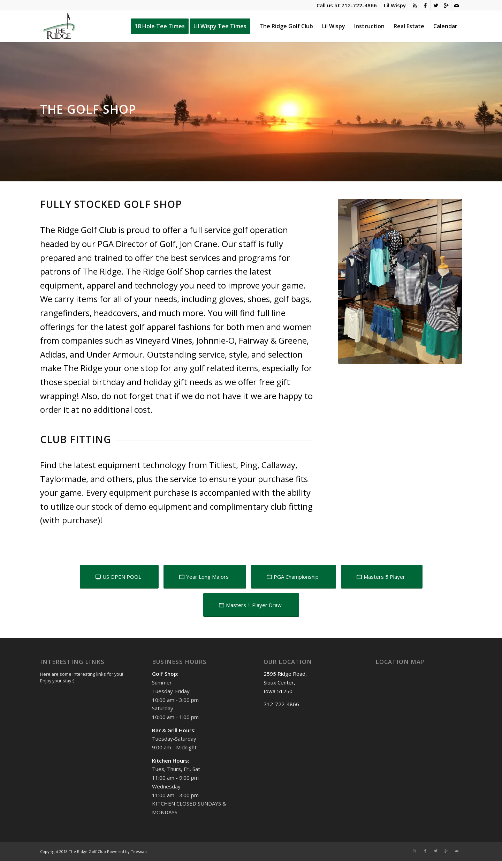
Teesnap (139, 851)
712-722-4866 (359, 5)
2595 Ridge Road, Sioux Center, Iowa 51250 (285, 682)
